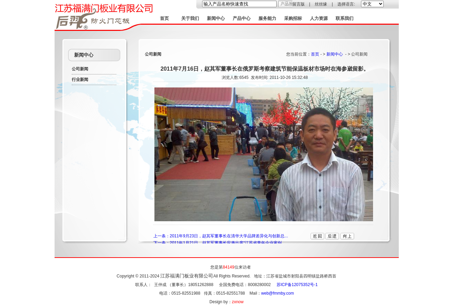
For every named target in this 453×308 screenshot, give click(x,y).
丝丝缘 (321, 4)
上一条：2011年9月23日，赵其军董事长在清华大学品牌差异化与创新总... (220, 236)
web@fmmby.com (277, 293)
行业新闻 (80, 79)
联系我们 (344, 18)
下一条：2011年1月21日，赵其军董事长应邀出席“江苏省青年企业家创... (219, 242)
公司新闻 (80, 69)
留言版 (298, 4)
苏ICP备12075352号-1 (297, 284)
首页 (164, 18)
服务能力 (267, 18)
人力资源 (319, 18)
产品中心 (242, 18)
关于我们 (190, 18)
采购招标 (293, 18)
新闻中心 (216, 18)
